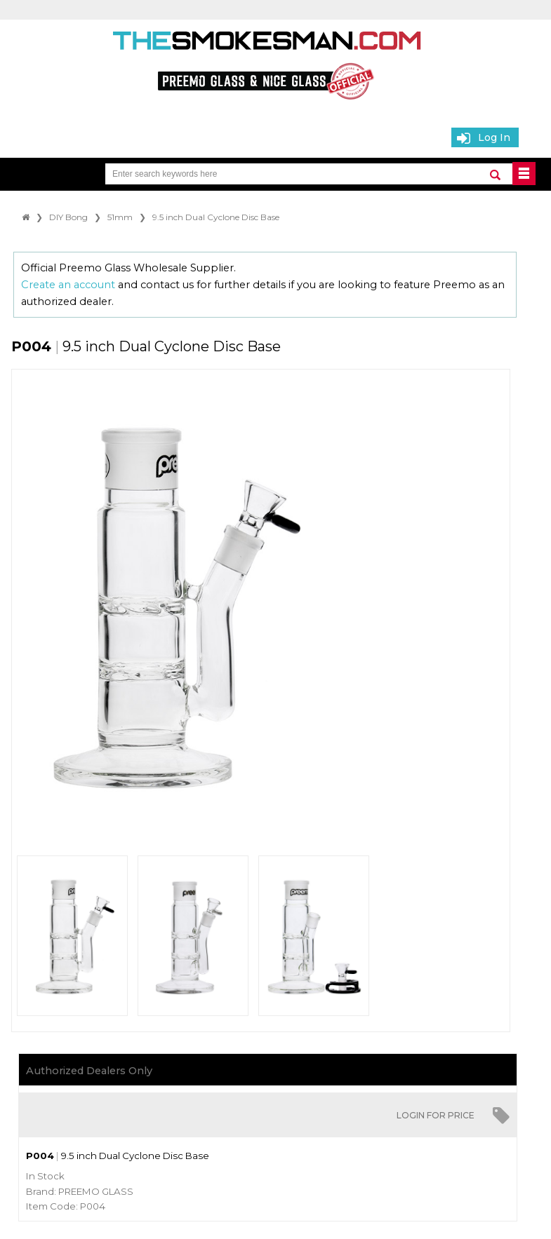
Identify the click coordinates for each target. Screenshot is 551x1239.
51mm (120, 217)
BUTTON (524, 173)
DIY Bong (68, 217)
